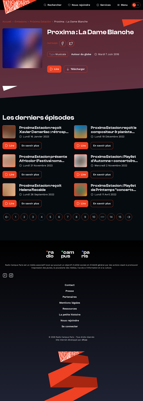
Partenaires (71, 296)
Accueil (6, 21)
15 (120, 216)
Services (104, 4)
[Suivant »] (128, 216)
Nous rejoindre (79, 4)
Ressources (71, 308)
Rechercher (52, 4)
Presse (71, 290)
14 (111, 216)
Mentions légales (71, 302)
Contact (71, 285)
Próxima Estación (40, 21)
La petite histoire (71, 314)
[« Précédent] (6, 216)
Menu (122, 4)
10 (93, 216)
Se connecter (71, 326)
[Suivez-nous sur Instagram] (11, 275)
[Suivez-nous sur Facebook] (4, 275)
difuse (84, 340)
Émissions (21, 21)
